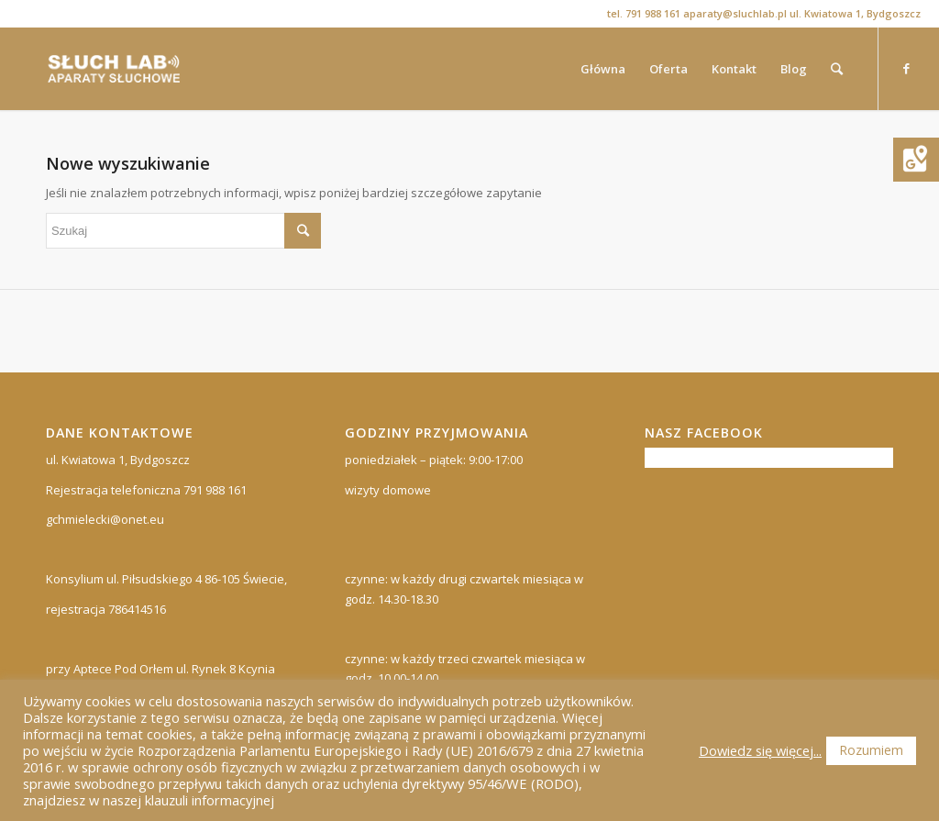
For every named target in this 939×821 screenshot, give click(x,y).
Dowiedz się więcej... (760, 750)
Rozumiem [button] (871, 750)
